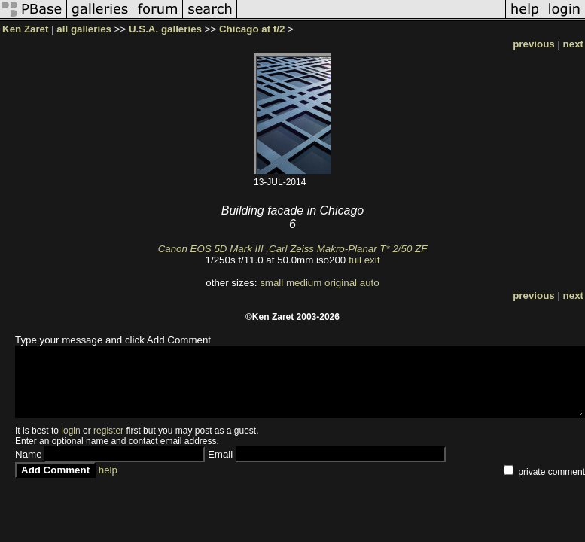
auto (369, 282)
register (108, 430)
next (573, 44)
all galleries (83, 29)
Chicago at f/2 (252, 29)
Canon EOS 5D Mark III (211, 248)
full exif (364, 260)
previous (534, 44)
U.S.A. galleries (165, 29)
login (70, 430)
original (340, 282)
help (108, 470)
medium (303, 282)
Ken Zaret (25, 29)
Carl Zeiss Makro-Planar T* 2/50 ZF (348, 248)
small (271, 282)
